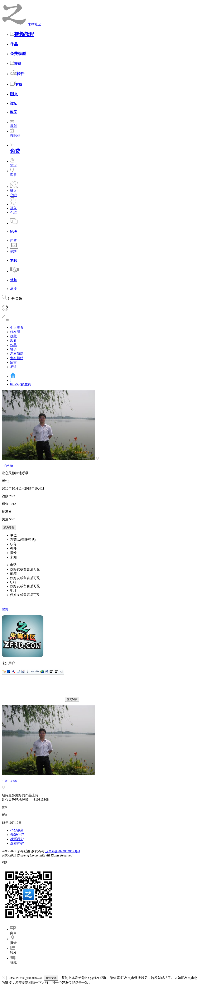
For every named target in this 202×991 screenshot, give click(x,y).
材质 (16, 84)
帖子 (13, 349)
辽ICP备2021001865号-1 (62, 851)
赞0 (4, 807)
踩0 (4, 815)
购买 (13, 112)
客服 (13, 175)
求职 (13, 260)
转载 (15, 63)
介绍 (13, 195)
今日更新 (16, 830)
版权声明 (16, 843)
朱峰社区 (34, 24)
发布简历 (16, 353)
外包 (13, 280)
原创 (13, 124)
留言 (13, 362)
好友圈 (15, 332)
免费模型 (18, 53)
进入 (13, 190)
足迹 (13, 367)
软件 (17, 73)
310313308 (9, 781)
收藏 (13, 336)
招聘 (13, 251)
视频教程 (22, 34)
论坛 (13, 103)
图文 (14, 94)
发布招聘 (16, 358)
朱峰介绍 (16, 834)
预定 (13, 163)
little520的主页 (20, 384)
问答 (13, 240)
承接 (13, 288)
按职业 (15, 133)
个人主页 (16, 327)
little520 (7, 465)
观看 (13, 340)
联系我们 (16, 839)
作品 (14, 44)
